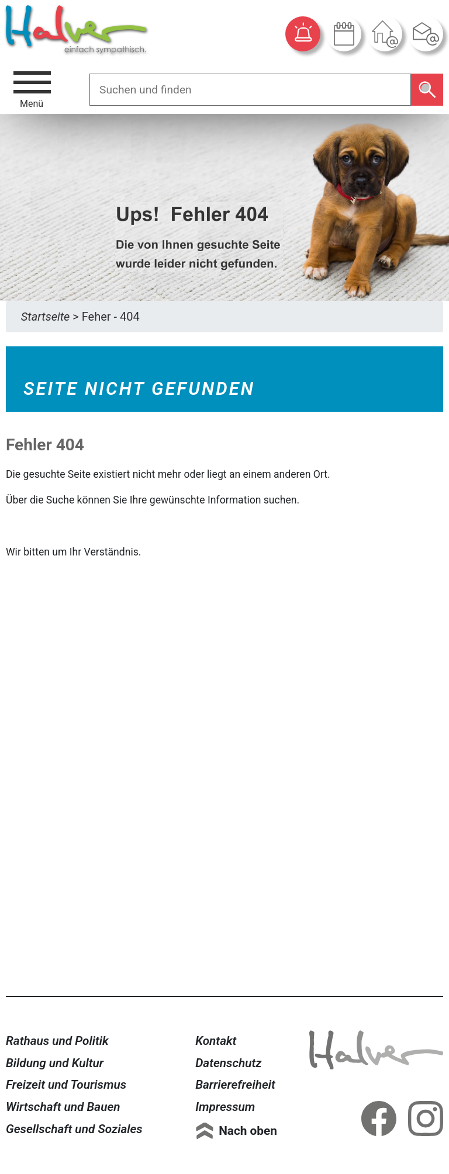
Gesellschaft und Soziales (74, 1129)
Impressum (225, 1107)
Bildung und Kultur (54, 1063)
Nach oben (248, 1131)
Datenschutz (228, 1063)
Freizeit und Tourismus (66, 1085)
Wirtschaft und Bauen (63, 1107)
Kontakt (215, 1041)
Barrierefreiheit (235, 1085)
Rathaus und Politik (57, 1041)
